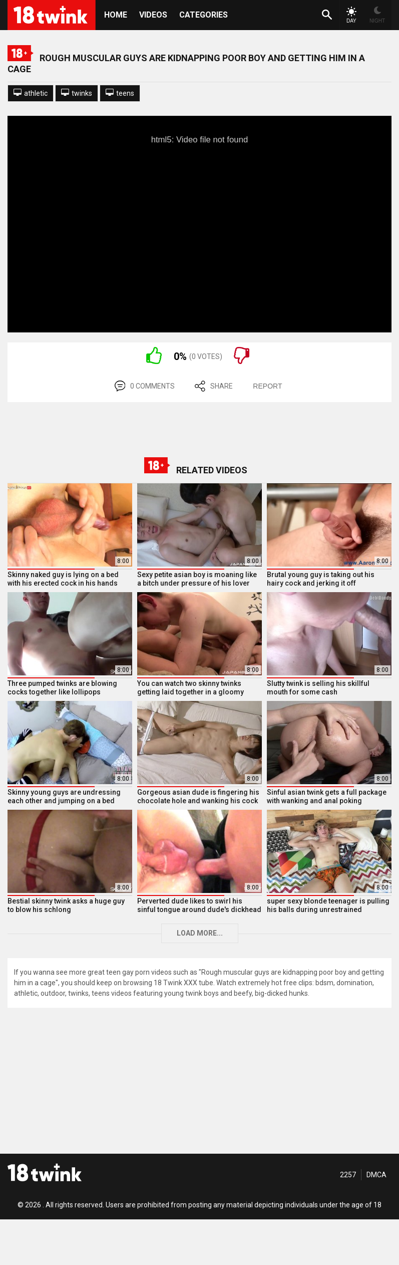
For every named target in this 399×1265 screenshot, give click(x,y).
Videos (153, 15)
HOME (115, 15)
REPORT (267, 386)
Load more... (200, 933)
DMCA (376, 1175)
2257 (348, 1175)
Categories (203, 15)
